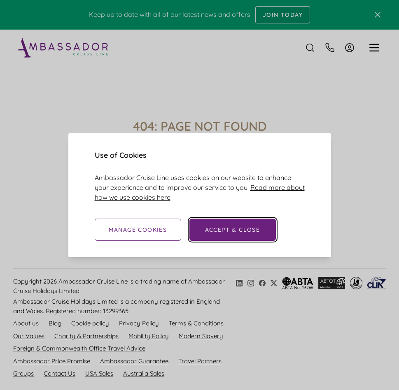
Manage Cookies (138, 229)
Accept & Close (232, 229)
